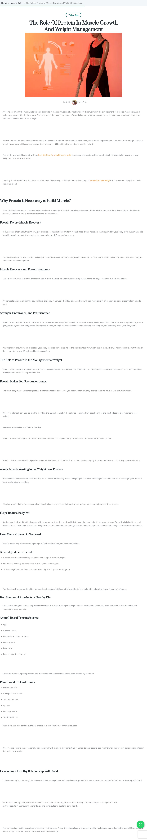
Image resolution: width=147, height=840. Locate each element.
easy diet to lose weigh (99, 179)
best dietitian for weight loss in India (54, 154)
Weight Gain (16, 3)
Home (4, 3)
